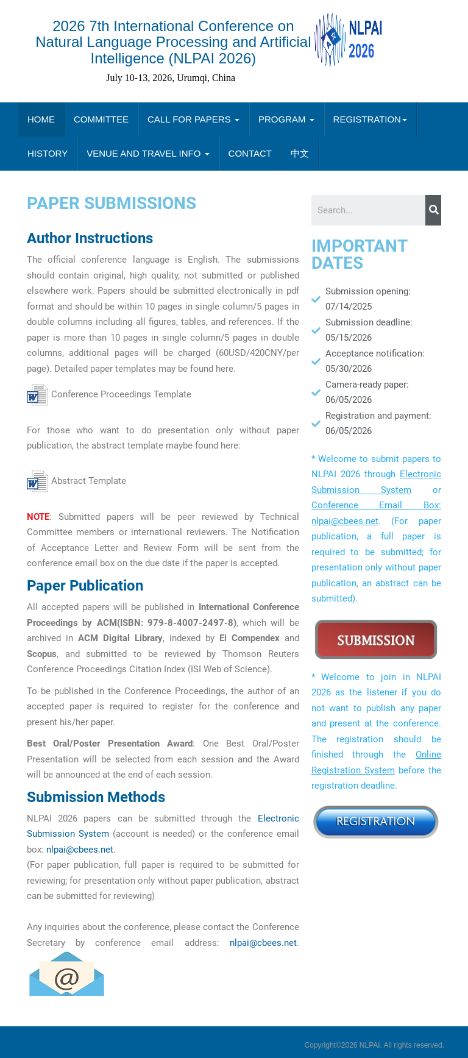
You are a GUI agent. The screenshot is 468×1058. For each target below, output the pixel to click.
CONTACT (250, 153)
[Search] (433, 210)
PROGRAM (286, 119)
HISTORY (47, 153)
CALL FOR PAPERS (193, 119)
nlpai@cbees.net (79, 849)
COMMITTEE (101, 119)
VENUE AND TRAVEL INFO (148, 153)
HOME (41, 119)
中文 (300, 153)
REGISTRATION (370, 119)
